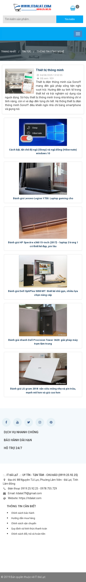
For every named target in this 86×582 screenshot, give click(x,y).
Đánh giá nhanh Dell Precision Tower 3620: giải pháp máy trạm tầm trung (43, 342)
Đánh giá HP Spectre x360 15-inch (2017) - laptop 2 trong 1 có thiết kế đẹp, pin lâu (43, 244)
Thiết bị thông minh (50, 70)
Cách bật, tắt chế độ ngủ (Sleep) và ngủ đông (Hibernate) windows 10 (43, 151)
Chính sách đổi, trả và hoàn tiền (28, 533)
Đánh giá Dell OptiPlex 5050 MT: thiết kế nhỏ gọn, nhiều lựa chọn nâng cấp (43, 293)
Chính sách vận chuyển (23, 523)
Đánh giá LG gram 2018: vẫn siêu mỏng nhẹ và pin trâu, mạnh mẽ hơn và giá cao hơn (43, 390)
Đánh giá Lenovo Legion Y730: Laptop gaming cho (43, 198)
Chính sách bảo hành (22, 512)
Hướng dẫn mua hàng (23, 518)
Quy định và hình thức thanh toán (29, 528)
